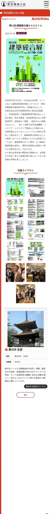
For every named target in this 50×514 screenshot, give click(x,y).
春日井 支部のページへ (36, 386)
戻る (25, 395)
